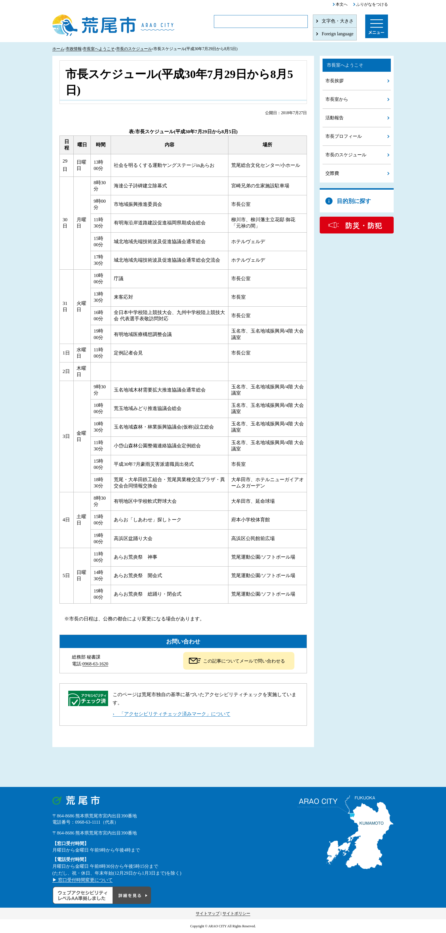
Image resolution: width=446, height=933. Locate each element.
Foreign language (338, 33)
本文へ (342, 4)
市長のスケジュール (134, 49)
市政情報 (74, 49)
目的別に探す (354, 201)
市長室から (336, 99)
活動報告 (334, 117)
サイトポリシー (236, 913)
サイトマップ (208, 913)
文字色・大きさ (338, 21)
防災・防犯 (363, 225)
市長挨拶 (334, 80)
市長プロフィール (343, 136)
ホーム (58, 49)
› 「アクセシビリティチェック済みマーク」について (171, 714)
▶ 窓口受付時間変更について (82, 879)
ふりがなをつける (372, 4)
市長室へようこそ (99, 49)
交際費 (332, 173)
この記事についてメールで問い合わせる (244, 661)
